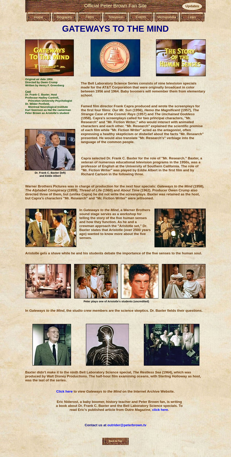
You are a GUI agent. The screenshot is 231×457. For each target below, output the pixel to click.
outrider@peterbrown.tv (126, 425)
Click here (65, 391)
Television (115, 17)
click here (160, 410)
